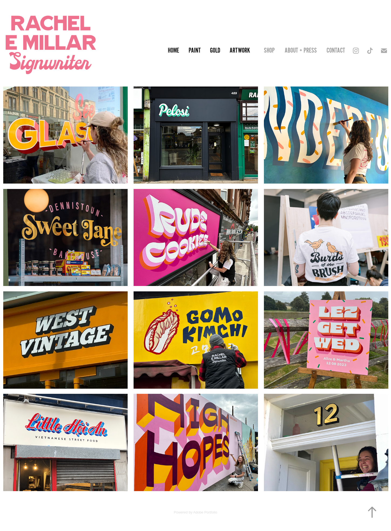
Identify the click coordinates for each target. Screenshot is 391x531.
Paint (195, 50)
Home (173, 50)
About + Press (301, 50)
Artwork (240, 50)
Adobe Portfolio (205, 512)
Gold (215, 50)
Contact (336, 50)
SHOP (269, 50)
